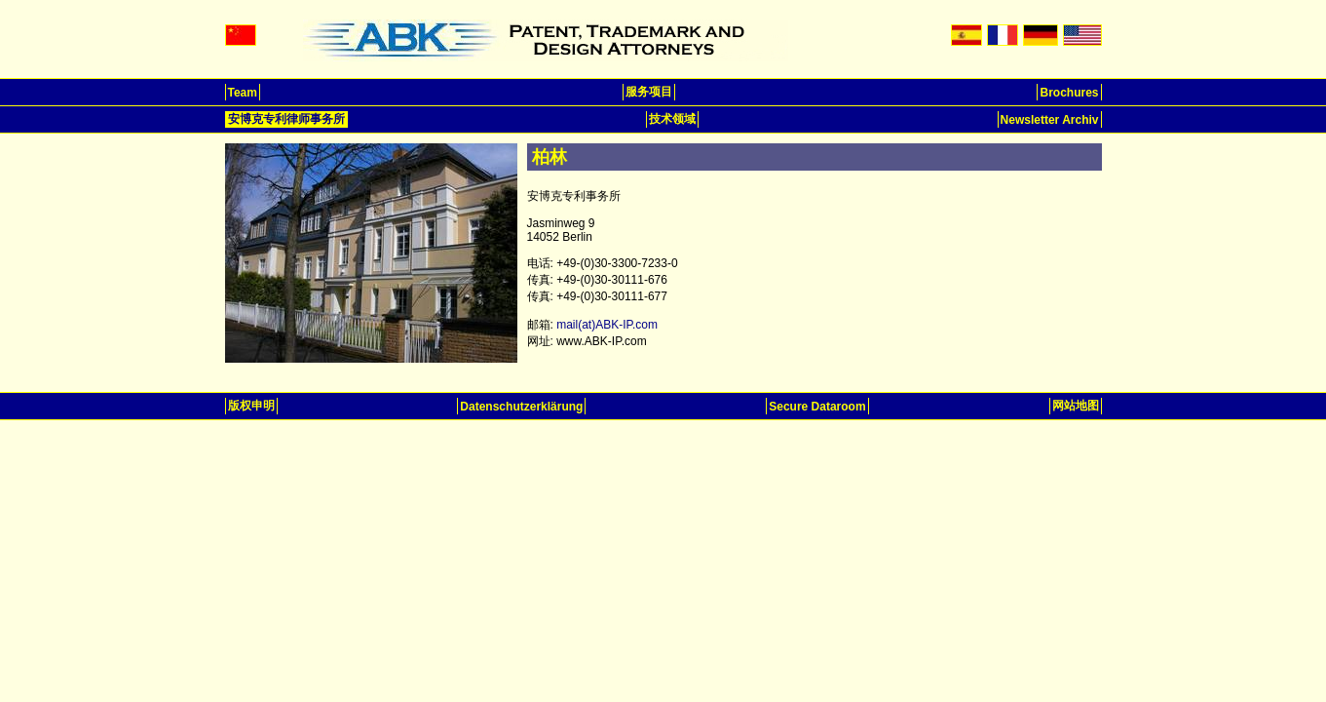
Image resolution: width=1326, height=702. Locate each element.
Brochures (1069, 92)
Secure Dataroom (817, 406)
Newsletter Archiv (1050, 120)
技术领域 (672, 119)
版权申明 (251, 405)
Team (242, 92)
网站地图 (1075, 405)
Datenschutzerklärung (521, 406)
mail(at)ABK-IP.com (607, 325)
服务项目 (648, 91)
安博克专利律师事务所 (286, 119)
